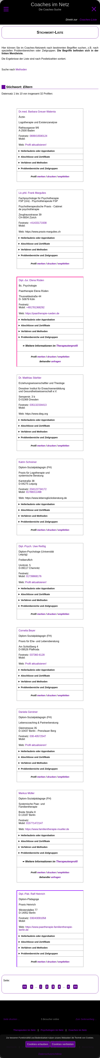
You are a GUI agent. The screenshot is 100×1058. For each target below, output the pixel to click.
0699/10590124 (38, 136)
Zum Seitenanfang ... (86, 1019)
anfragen (56, 361)
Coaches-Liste (88, 19)
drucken (51, 176)
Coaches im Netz (78, 1030)
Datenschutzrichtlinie (50, 1054)
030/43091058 (38, 918)
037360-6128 (37, 654)
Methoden (21, 69)
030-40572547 (38, 736)
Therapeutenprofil (67, 345)
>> (75, 986)
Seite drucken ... (11, 1019)
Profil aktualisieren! (36, 144)
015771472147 (34, 823)
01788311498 (33, 492)
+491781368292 (35, 307)
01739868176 (33, 576)
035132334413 (38, 405)
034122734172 (38, 489)
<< (24, 986)
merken (41, 176)
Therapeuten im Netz (24, 1030)
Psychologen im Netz (52, 1030)
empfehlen (63, 176)
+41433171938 (38, 223)
